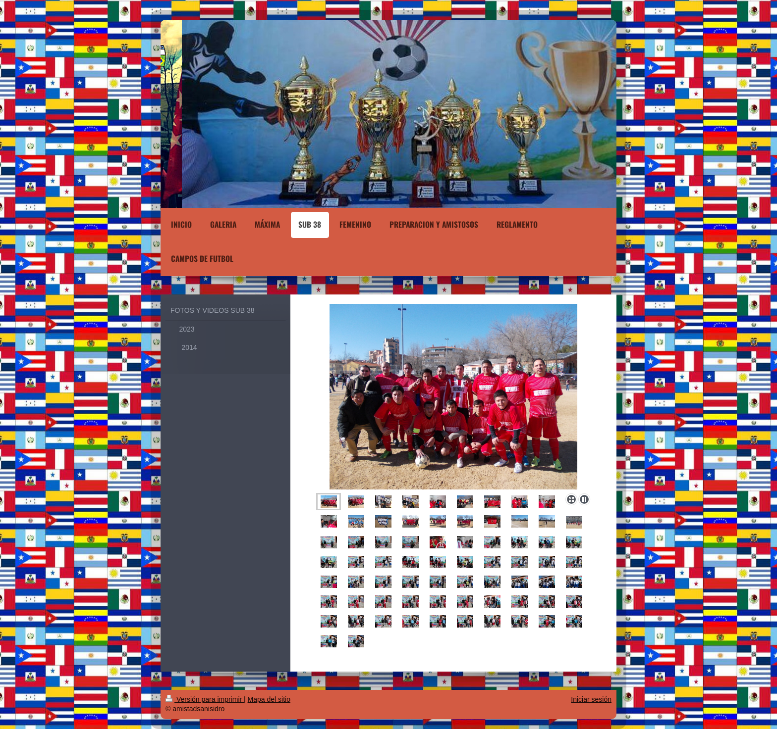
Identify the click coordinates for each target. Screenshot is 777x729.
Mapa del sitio (269, 699)
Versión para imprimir (205, 699)
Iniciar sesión (591, 699)
